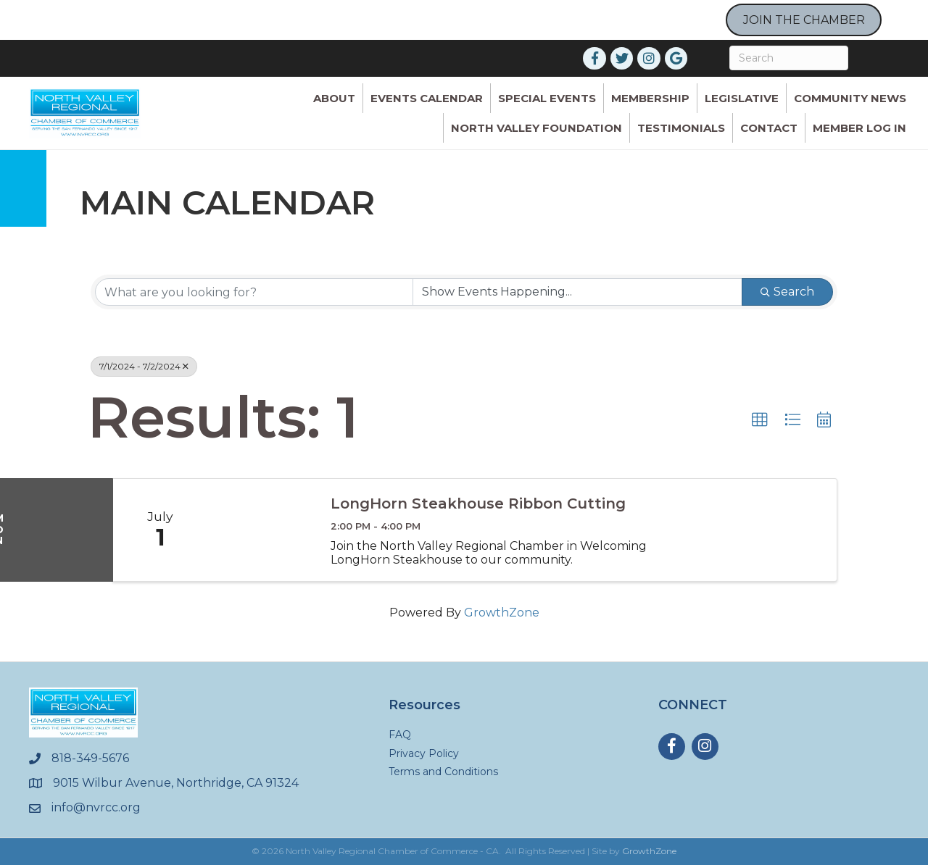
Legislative (742, 98)
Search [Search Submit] (787, 291)
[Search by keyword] (254, 292)
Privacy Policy (424, 753)
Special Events (547, 98)
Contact (769, 128)
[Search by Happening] (577, 292)
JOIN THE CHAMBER (804, 20)
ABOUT (334, 98)
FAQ (400, 734)
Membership (650, 98)
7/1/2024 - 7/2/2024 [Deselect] (143, 366)
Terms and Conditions (443, 771)
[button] (759, 420)
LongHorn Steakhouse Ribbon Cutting (478, 503)
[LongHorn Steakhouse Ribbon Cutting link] (261, 529)
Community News (850, 98)
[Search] (788, 58)
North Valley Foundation (536, 128)
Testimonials (681, 128)
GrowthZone (501, 612)
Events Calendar (426, 98)
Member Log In (859, 128)
